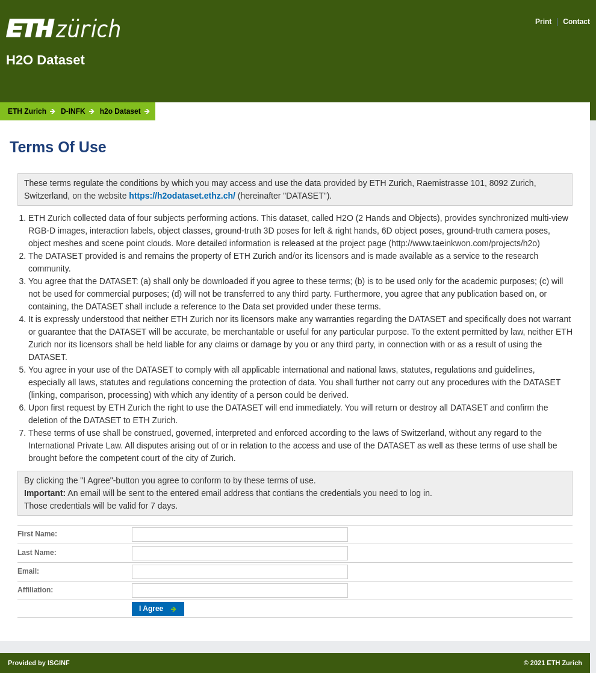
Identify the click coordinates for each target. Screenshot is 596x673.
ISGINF (59, 662)
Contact (576, 22)
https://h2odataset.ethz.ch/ (182, 195)
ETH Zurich (27, 112)
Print (543, 22)
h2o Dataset (120, 112)
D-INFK (73, 112)
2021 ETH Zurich (556, 662)
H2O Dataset (45, 59)
